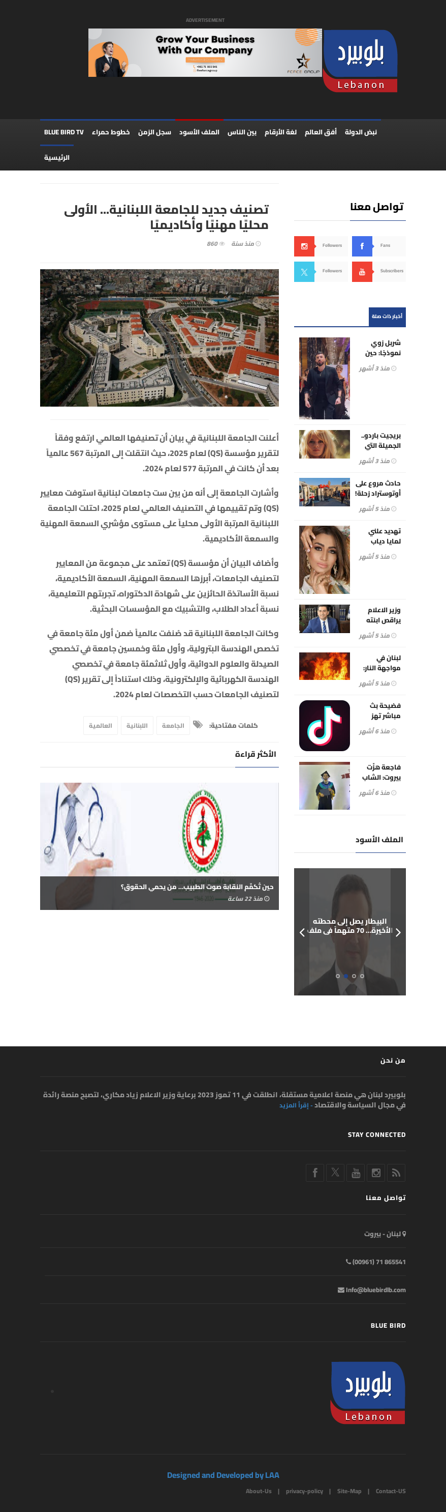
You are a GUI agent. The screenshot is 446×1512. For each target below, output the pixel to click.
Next (398, 931)
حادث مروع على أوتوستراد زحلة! (378, 488)
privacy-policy (304, 1491)
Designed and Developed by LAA (223, 1474)
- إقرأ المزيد (296, 1106)
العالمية (100, 726)
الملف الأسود (199, 132)
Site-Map (349, 1491)
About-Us (259, 1491)
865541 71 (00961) (376, 1262)
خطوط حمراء (111, 132)
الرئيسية (57, 158)
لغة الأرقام (281, 132)
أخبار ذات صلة (387, 317)
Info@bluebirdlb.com (372, 1289)
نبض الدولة (361, 132)
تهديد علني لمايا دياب (384, 536)
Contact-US (391, 1491)
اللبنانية (137, 726)
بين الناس (242, 132)
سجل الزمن (154, 132)
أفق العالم (321, 132)
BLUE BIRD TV (64, 132)
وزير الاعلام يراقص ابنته (383, 615)
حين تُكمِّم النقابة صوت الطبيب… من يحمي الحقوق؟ (197, 886)
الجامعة (173, 726)
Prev (301, 931)
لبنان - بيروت (385, 1234)
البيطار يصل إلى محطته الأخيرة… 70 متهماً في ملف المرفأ (350, 930)
